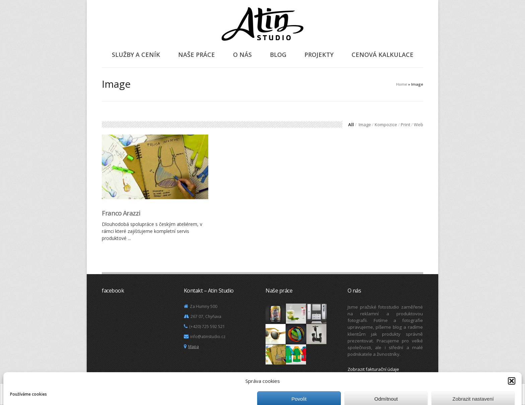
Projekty (318, 55)
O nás (242, 55)
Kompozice (386, 125)
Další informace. (237, 396)
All (351, 125)
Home (401, 84)
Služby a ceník (136, 55)
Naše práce (196, 55)
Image (365, 125)
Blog (278, 55)
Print (405, 125)
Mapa (193, 346)
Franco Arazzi (121, 213)
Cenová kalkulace (383, 55)
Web (418, 125)
